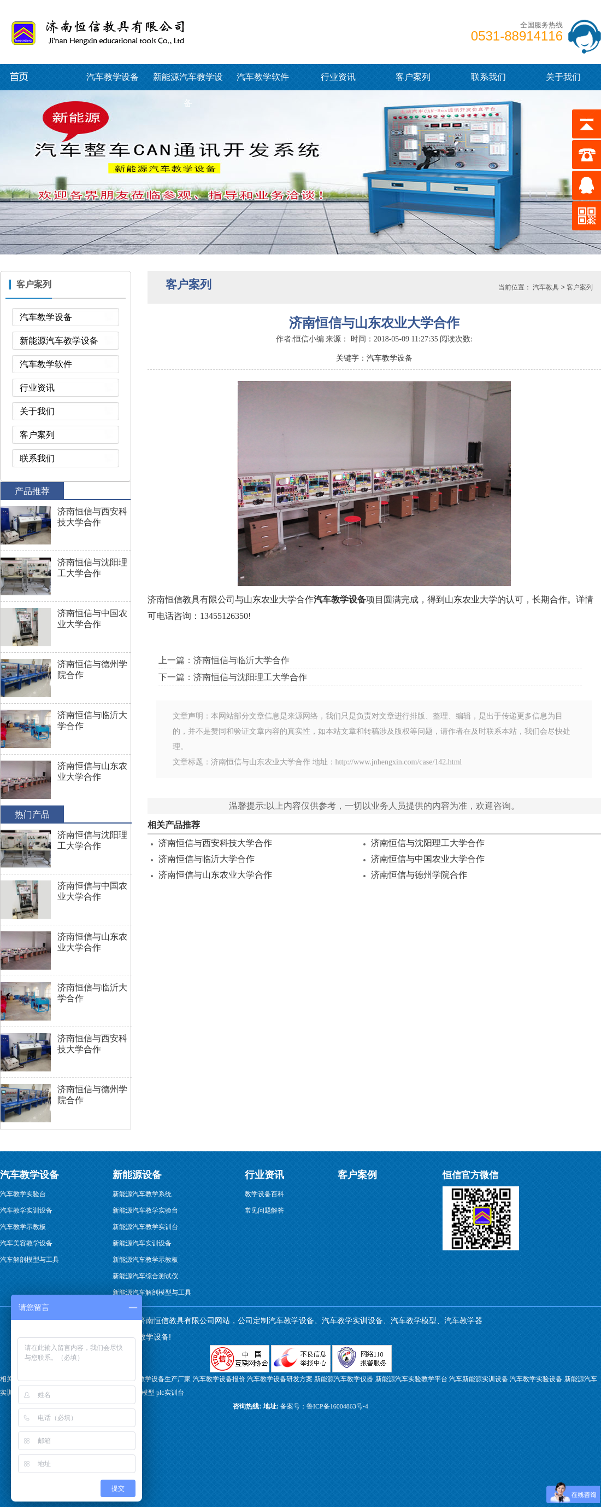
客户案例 (357, 1174)
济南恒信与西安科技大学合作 (215, 843)
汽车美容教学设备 (26, 1243)
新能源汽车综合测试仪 (145, 1276)
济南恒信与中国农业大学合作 (428, 858)
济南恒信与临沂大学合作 (206, 858)
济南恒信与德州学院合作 (419, 874)
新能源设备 (137, 1174)
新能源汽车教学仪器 (343, 1379)
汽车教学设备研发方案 (280, 1379)
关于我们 (563, 77)
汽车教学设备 (33, 29)
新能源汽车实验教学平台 (411, 1379)
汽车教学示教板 (23, 1227)
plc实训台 (170, 1392)
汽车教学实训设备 (26, 1210)
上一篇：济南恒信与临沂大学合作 (224, 660)
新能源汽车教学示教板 (145, 1259)
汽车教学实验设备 (536, 1379)
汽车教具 (546, 287)
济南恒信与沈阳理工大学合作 (428, 843)
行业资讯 (338, 77)
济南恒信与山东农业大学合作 (215, 874)
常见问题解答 (264, 1210)
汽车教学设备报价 (219, 1379)
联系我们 (488, 77)
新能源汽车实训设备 (142, 1243)
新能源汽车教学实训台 (145, 1227)
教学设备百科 (264, 1194)
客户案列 (413, 77)
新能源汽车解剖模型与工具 (152, 1292)
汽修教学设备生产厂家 (158, 1379)
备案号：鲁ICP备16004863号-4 (324, 1406)
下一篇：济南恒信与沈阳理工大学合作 (232, 677)
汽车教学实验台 (23, 1194)
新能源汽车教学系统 (142, 1194)
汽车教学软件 (263, 77)
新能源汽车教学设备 (28, 76)
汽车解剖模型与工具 (29, 1259)
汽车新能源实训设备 (478, 1379)
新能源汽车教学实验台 (145, 1210)
